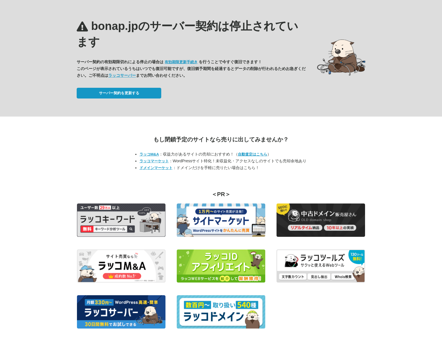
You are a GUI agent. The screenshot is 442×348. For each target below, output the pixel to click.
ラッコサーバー (122, 75)
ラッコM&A (149, 154)
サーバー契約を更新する (119, 93)
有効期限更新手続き (181, 62)
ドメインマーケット (156, 168)
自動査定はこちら (252, 154)
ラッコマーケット (154, 161)
